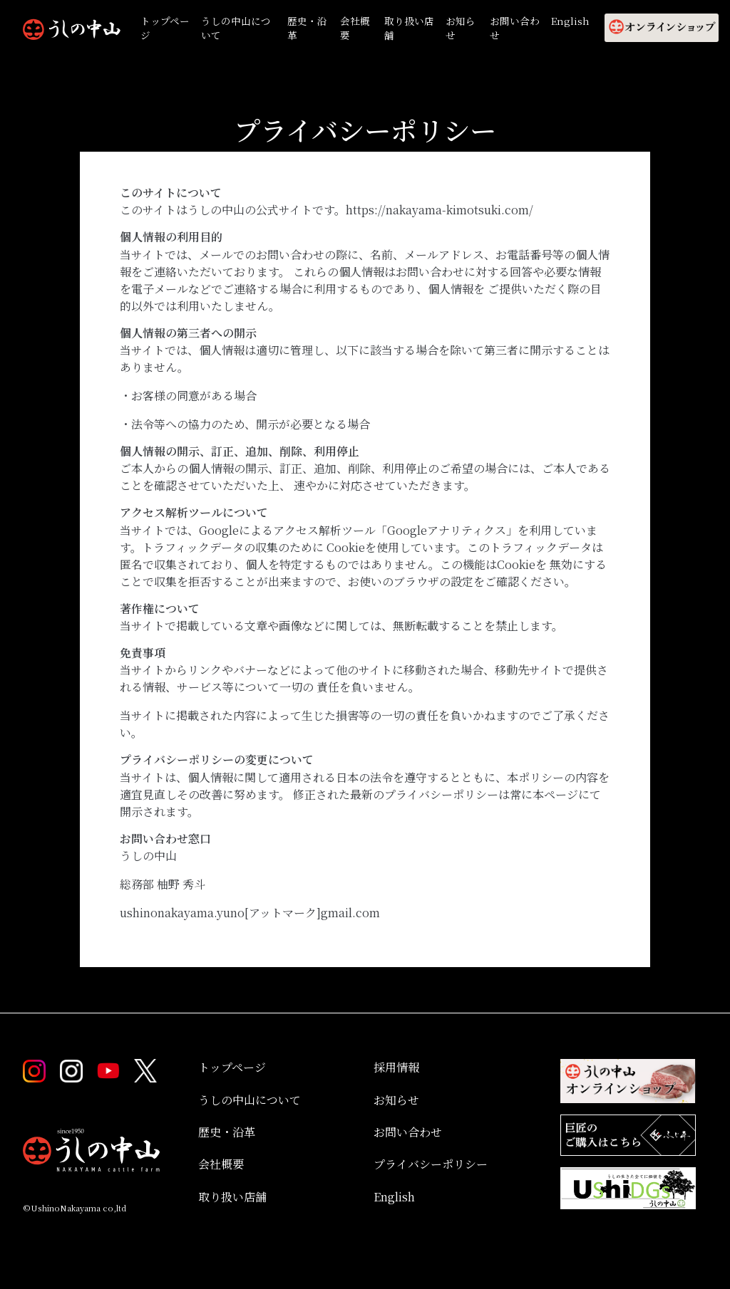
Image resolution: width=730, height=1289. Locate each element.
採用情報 (396, 1067)
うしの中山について (236, 28)
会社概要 (355, 28)
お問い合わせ (515, 28)
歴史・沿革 (307, 28)
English (570, 21)
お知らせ (460, 28)
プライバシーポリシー (431, 1164)
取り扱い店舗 (409, 28)
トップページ (165, 28)
